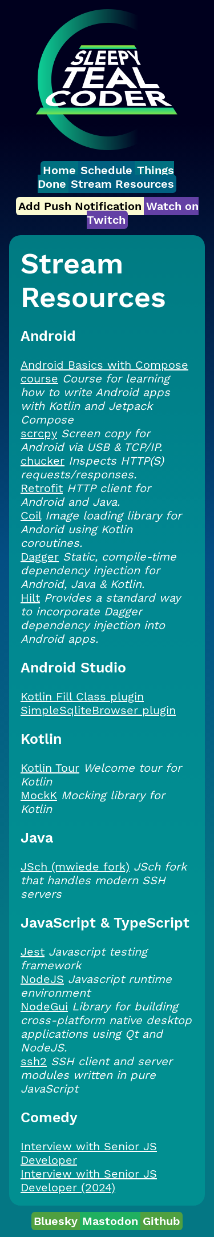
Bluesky (56, 1221)
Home (59, 170)
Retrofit (42, 488)
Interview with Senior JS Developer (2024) (89, 1180)
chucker (42, 461)
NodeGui (44, 1006)
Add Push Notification (80, 206)
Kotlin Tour (50, 768)
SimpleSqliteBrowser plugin (98, 710)
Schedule (106, 170)
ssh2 (34, 1061)
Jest (33, 951)
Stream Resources (122, 184)
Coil (31, 515)
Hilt (30, 598)
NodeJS (42, 979)
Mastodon (110, 1221)
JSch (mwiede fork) (75, 866)
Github (161, 1221)
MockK (39, 795)
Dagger (40, 556)
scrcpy (39, 433)
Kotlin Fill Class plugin (82, 696)
